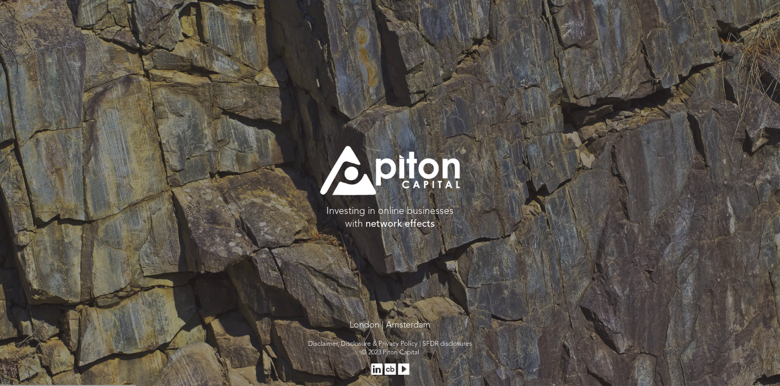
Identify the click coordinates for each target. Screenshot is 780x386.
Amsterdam (408, 325)
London (364, 325)
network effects (400, 224)
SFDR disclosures (447, 344)
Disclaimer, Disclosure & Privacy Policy (363, 344)
